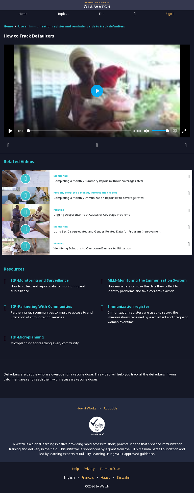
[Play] (10, 131)
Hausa (105, 477)
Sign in (170, 14)
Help (75, 468)
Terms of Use (110, 468)
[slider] (79, 130)
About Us (110, 408)
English (69, 477)
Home (23, 14)
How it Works (87, 408)
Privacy (89, 468)
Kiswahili (123, 477)
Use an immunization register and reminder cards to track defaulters (71, 26)
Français (88, 477)
